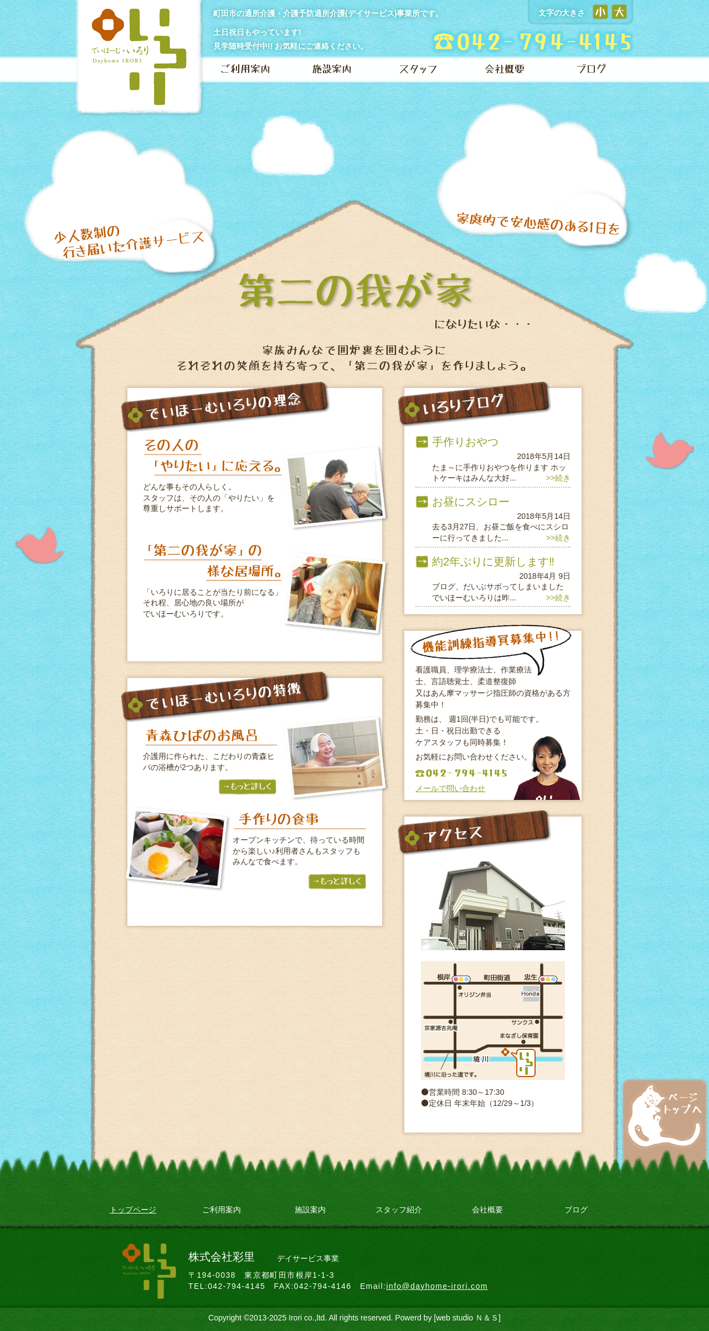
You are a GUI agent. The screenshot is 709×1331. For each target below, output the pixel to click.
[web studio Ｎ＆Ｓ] (467, 1317)
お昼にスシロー (471, 502)
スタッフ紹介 (399, 1209)
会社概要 (505, 69)
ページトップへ (665, 1114)
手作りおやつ (465, 442)
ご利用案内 (245, 69)
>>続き (558, 477)
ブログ (591, 69)
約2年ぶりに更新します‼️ (493, 561)
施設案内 (332, 69)
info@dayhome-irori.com (437, 1286)
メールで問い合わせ (450, 788)
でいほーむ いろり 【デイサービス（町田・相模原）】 (141, 59)
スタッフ (418, 69)
